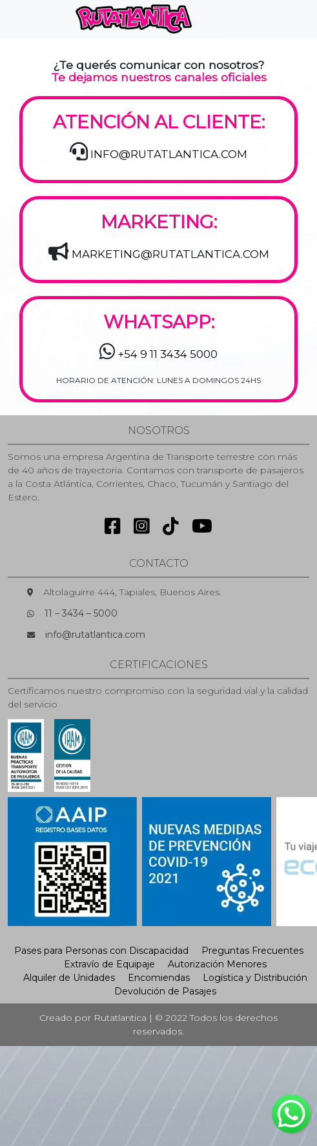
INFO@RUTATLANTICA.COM (168, 154)
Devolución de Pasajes (165, 991)
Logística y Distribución (255, 977)
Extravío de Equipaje (109, 964)
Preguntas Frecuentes (252, 950)
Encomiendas (159, 977)
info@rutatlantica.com (95, 634)
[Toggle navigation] (223, 19)
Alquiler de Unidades (69, 977)
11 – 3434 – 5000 (81, 613)
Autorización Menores (217, 964)
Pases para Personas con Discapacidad (101, 950)
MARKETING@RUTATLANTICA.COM (170, 254)
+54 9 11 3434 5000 (168, 354)
